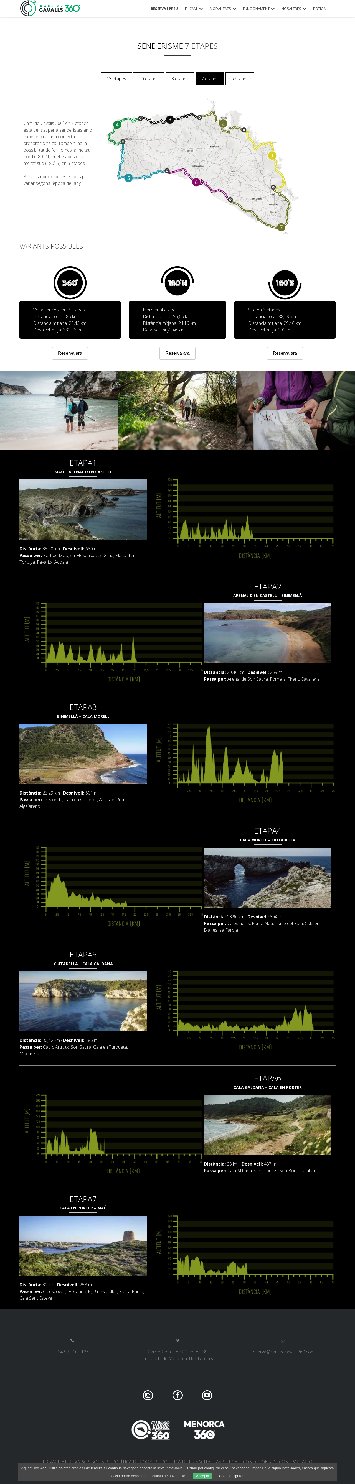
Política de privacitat (187, 1462)
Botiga (319, 8)
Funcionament (256, 8)
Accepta (202, 1476)
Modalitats (220, 8)
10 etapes (149, 79)
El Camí (191, 8)
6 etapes (239, 79)
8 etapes (180, 79)
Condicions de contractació (277, 1462)
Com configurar (231, 1476)
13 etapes (116, 79)
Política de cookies (135, 1462)
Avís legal (228, 1462)
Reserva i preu (164, 8)
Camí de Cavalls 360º (50, 8)
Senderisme (160, 45)
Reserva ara (70, 353)
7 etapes (210, 79)
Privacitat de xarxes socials (76, 1462)
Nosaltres (291, 8)
